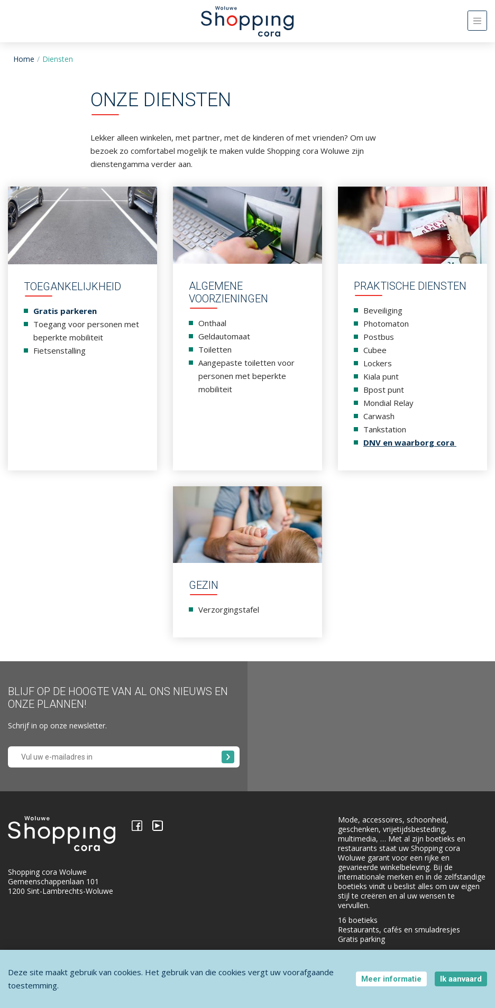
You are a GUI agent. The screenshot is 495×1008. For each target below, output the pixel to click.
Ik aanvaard (461, 979)
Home (23, 59)
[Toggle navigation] (477, 21)
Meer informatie (391, 979)
